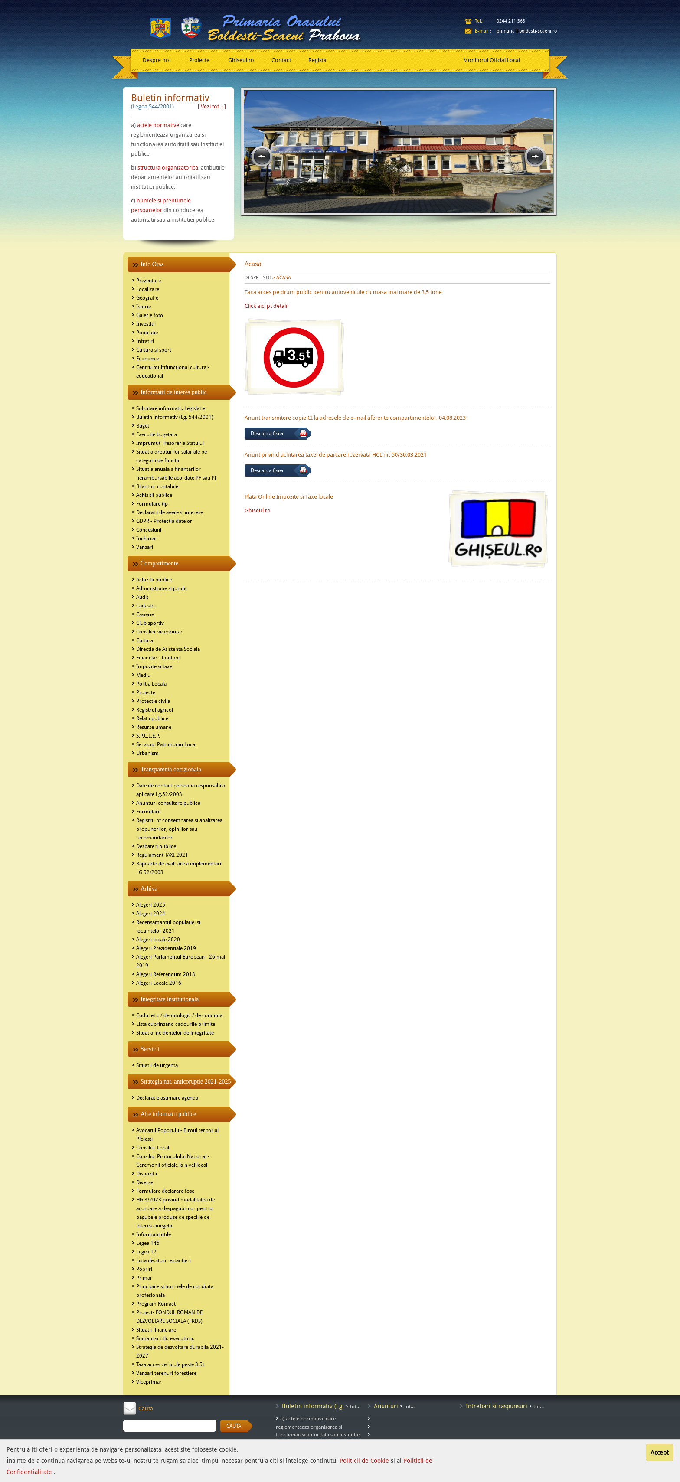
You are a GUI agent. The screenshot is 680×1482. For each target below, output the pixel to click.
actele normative (158, 125)
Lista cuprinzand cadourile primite (175, 1024)
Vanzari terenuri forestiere (166, 1373)
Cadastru (146, 606)
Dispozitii (146, 1174)
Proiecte (199, 60)
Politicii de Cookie (365, 1460)
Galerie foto (149, 315)
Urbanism (147, 753)
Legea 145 (148, 1243)
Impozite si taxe (154, 666)
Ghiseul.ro (241, 60)
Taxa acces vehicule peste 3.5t (170, 1364)
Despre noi (156, 60)
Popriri (144, 1269)
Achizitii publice (154, 495)
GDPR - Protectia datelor (164, 521)
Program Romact (156, 1304)
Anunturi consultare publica (168, 803)
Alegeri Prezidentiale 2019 (166, 948)
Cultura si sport (153, 350)
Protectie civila (153, 701)
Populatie (147, 333)
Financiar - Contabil (158, 658)
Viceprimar (149, 1382)
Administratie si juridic (162, 588)
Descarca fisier (267, 434)
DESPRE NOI (258, 278)
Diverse (144, 1182)
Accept (660, 1452)
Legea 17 (146, 1252)
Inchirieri (146, 538)
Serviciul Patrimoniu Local (166, 744)
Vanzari (144, 547)
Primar (144, 1278)
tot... (355, 1407)
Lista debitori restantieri (163, 1260)
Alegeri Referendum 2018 (165, 974)
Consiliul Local (152, 1148)
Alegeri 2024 (150, 914)
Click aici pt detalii (266, 306)
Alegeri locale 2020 (158, 940)
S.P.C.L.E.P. (148, 736)
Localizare (147, 289)
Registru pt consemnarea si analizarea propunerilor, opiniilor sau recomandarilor (179, 829)
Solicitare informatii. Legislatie (170, 408)
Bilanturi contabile (157, 486)
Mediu (143, 675)
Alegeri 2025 (150, 905)
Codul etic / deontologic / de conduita (179, 1015)
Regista (317, 60)
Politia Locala (151, 684)
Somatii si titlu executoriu (165, 1338)
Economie (147, 359)
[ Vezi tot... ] (212, 106)
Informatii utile (153, 1234)
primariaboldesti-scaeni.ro (527, 31)
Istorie (143, 307)
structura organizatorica (167, 167)
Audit (142, 597)
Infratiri (145, 341)
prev (262, 156)
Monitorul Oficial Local (491, 60)
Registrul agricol (154, 710)
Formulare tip (152, 504)
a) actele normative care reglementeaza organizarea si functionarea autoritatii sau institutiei (318, 1427)
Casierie (145, 614)
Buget (142, 426)
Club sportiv (150, 623)
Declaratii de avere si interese (169, 512)
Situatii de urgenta (157, 1065)
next (535, 156)
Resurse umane (153, 727)
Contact (281, 60)
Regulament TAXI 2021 (162, 855)
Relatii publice (152, 718)
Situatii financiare (156, 1330)
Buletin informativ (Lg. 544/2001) (174, 417)
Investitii (146, 324)
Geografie (147, 298)
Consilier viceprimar (159, 632)
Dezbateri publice (156, 846)
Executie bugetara (156, 434)
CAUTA (233, 1426)
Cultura (144, 640)
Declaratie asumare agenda (167, 1098)
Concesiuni (148, 530)
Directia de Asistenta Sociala (168, 649)
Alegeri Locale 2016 (158, 983)
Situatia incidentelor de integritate (175, 1033)
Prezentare (148, 280)
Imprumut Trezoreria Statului (170, 443)
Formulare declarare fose (165, 1191)
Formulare (148, 812)
